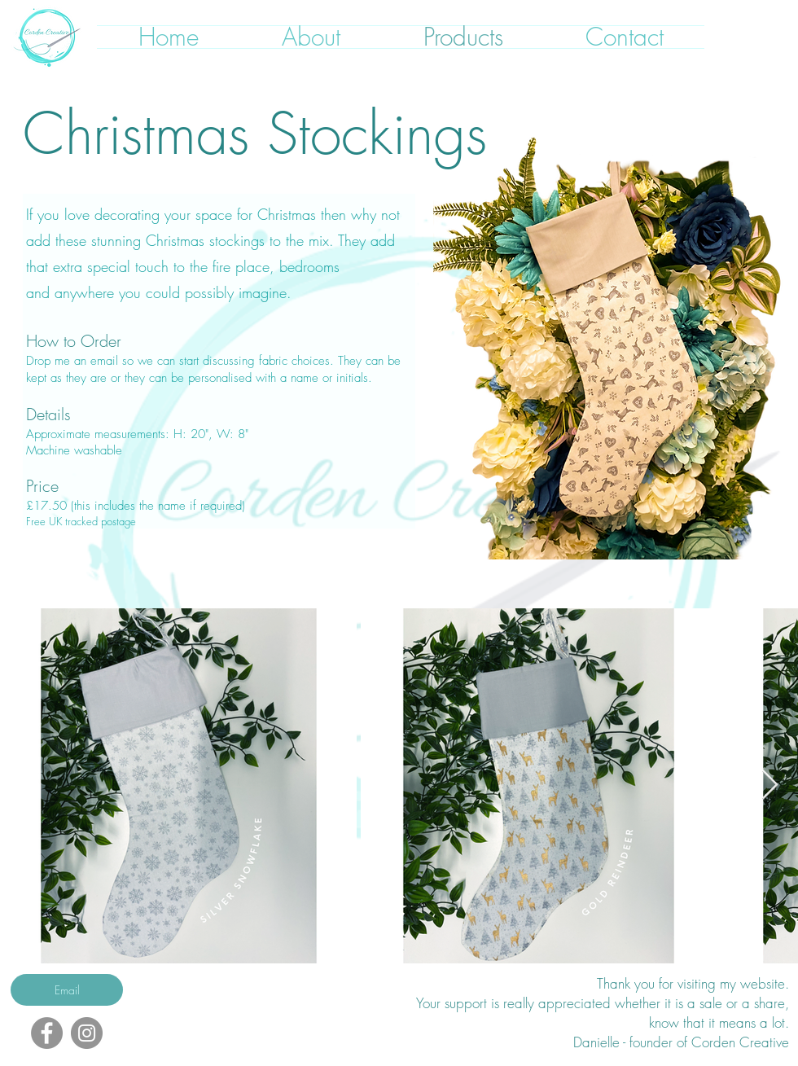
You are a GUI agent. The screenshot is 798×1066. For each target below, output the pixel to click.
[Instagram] (87, 1033)
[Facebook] (47, 1033)
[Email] (67, 990)
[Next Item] (770, 785)
